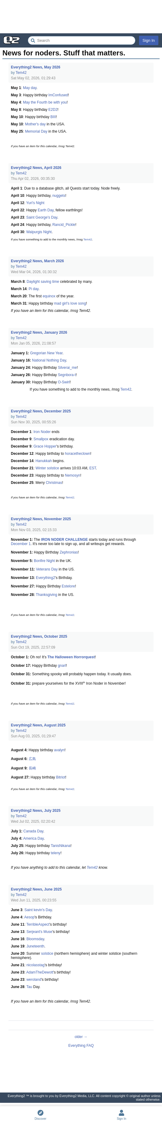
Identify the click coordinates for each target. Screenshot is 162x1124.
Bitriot (60, 777)
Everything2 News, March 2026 (37, 261)
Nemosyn (72, 475)
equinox (49, 296)
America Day (33, 838)
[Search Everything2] (81, 40)
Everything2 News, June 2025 (36, 889)
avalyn (59, 750)
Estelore (68, 586)
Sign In (149, 40)
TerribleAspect (37, 924)
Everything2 (45, 578)
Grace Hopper (45, 446)
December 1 (21, 544)
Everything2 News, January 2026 (39, 332)
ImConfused (58, 95)
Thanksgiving (46, 595)
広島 (32, 759)
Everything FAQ (81, 1045)
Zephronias (69, 552)
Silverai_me (67, 367)
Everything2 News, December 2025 (41, 411)
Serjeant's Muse (39, 932)
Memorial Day (36, 131)
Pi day (33, 289)
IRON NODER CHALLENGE (64, 539)
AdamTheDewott (39, 972)
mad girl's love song (70, 303)
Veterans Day (47, 569)
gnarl (62, 665)
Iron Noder (42, 432)
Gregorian (38, 353)
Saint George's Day (41, 217)
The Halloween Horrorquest (71, 657)
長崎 (32, 768)
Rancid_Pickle (63, 225)
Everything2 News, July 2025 (35, 810)
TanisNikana (60, 846)
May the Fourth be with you (45, 102)
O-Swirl (64, 382)
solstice (47, 953)
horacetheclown (77, 453)
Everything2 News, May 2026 (35, 67)
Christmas (54, 483)
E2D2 (52, 109)
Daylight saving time (43, 281)
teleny (55, 853)
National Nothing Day (49, 360)
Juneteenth (35, 946)
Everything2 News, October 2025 (39, 636)
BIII (53, 117)
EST (92, 468)
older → (81, 1037)
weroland (33, 979)
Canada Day (33, 831)
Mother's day (35, 124)
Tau (29, 987)
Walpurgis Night (39, 232)
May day (29, 88)
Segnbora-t (67, 375)
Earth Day (45, 210)
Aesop (29, 917)
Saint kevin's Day (38, 910)
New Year (55, 353)
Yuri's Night (35, 203)
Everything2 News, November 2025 (41, 519)
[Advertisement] (81, 17)
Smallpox (41, 439)
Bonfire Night (44, 561)
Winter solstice (47, 468)
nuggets (58, 195)
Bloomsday (35, 939)
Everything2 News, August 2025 (38, 725)
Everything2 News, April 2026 (36, 168)
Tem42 (21, 73)
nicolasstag (35, 965)
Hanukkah (43, 461)
